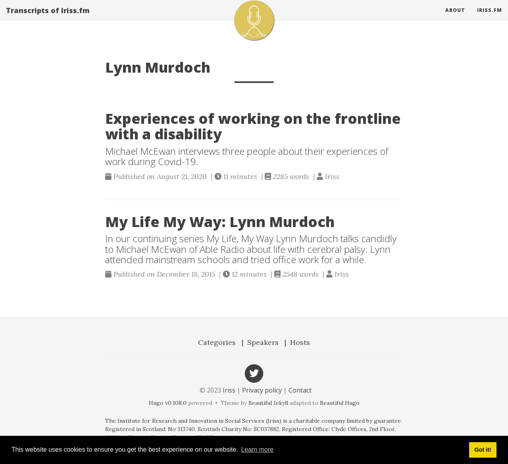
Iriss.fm (489, 17)
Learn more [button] (257, 449)
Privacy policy (262, 390)
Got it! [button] (482, 450)
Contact (300, 390)
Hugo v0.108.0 (168, 402)
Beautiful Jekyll (268, 402)
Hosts (300, 342)
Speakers (263, 342)
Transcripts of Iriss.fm (48, 18)
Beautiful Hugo (340, 402)
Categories (217, 342)
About (455, 17)
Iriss (229, 390)
